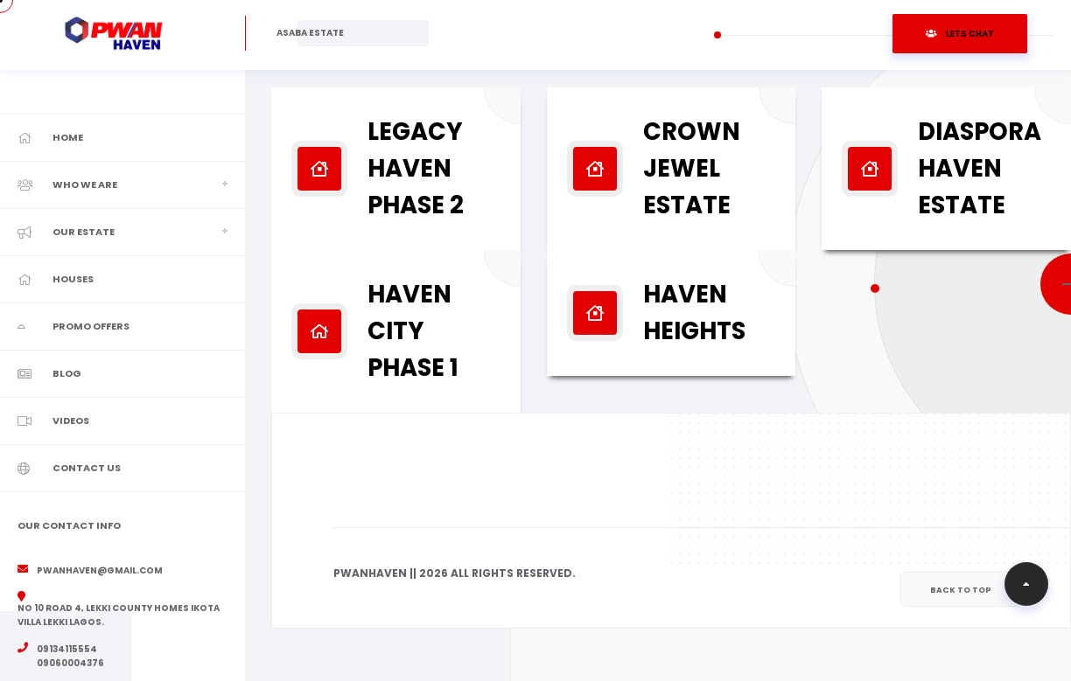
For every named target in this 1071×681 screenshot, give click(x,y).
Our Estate (83, 232)
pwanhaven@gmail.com (100, 570)
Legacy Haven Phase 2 (416, 168)
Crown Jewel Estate (691, 168)
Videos (70, 420)
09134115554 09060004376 (70, 656)
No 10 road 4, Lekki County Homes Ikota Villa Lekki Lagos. (119, 615)
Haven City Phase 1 (413, 331)
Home (67, 137)
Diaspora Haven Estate (979, 168)
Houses (73, 279)
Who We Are (84, 184)
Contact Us (86, 468)
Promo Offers (91, 326)
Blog (66, 373)
